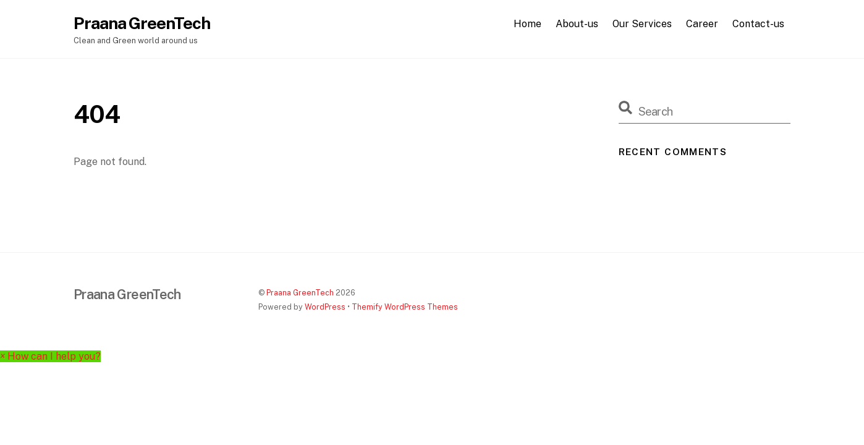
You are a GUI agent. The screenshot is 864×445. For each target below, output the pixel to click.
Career (702, 24)
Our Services (642, 24)
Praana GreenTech (300, 292)
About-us (577, 24)
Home (527, 24)
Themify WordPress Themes (405, 307)
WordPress (325, 307)
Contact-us (758, 24)
